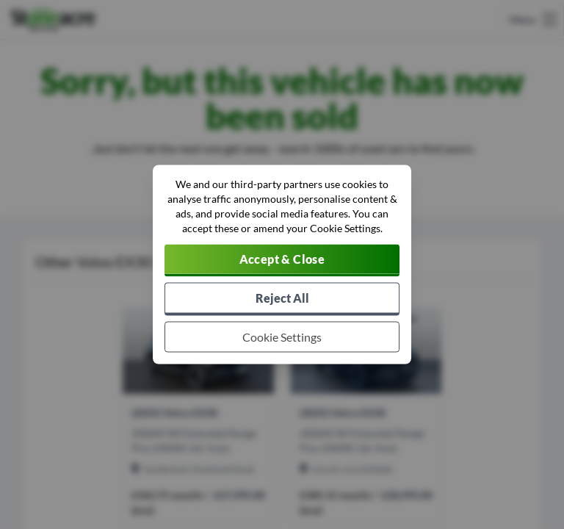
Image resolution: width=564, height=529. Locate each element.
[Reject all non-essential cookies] (282, 299)
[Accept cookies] (282, 261)
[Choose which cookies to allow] (282, 337)
